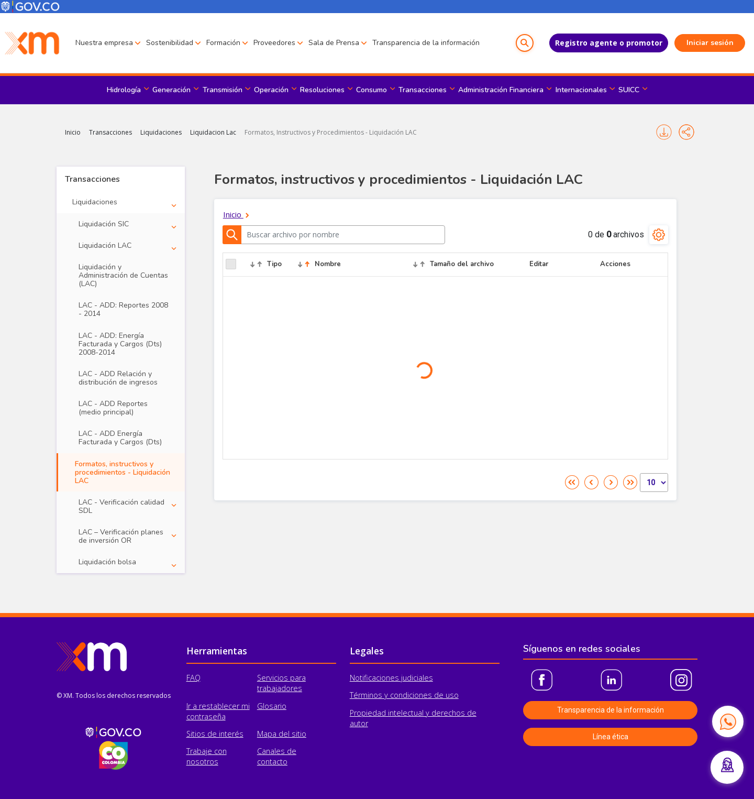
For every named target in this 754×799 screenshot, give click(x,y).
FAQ (193, 678)
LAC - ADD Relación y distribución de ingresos (118, 378)
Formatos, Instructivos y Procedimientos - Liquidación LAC (331, 132)
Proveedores (274, 43)
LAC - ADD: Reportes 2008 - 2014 (123, 309)
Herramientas (216, 650)
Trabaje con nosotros (206, 756)
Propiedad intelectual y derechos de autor (413, 718)
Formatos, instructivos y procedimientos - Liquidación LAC (122, 472)
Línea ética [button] (610, 736)
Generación (171, 90)
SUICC (628, 90)
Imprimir (664, 132)
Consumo (371, 90)
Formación (223, 43)
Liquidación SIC (104, 224)
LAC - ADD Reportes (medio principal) (113, 408)
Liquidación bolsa (107, 562)
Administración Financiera (501, 90)
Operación (271, 90)
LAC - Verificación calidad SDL (121, 506)
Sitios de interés (214, 734)
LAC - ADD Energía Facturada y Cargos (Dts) (120, 438)
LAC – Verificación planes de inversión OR (121, 536)
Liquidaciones (161, 132)
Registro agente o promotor (608, 43)
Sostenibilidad (169, 43)
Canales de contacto (276, 756)
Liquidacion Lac (213, 132)
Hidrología (124, 90)
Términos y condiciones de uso (404, 695)
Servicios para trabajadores (281, 683)
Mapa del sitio (281, 734)
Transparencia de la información (426, 43)
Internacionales (581, 90)
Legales (367, 650)
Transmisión (222, 90)
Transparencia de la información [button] (610, 710)
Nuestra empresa (104, 43)
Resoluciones (322, 90)
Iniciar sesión (710, 43)
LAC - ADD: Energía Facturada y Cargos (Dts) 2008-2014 (120, 344)
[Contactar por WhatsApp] (728, 721)
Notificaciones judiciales (391, 678)
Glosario (271, 706)
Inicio (73, 132)
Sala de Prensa (333, 43)
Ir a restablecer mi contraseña (218, 711)
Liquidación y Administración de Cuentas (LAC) (123, 275)
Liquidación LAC (105, 245)
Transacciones (422, 90)
